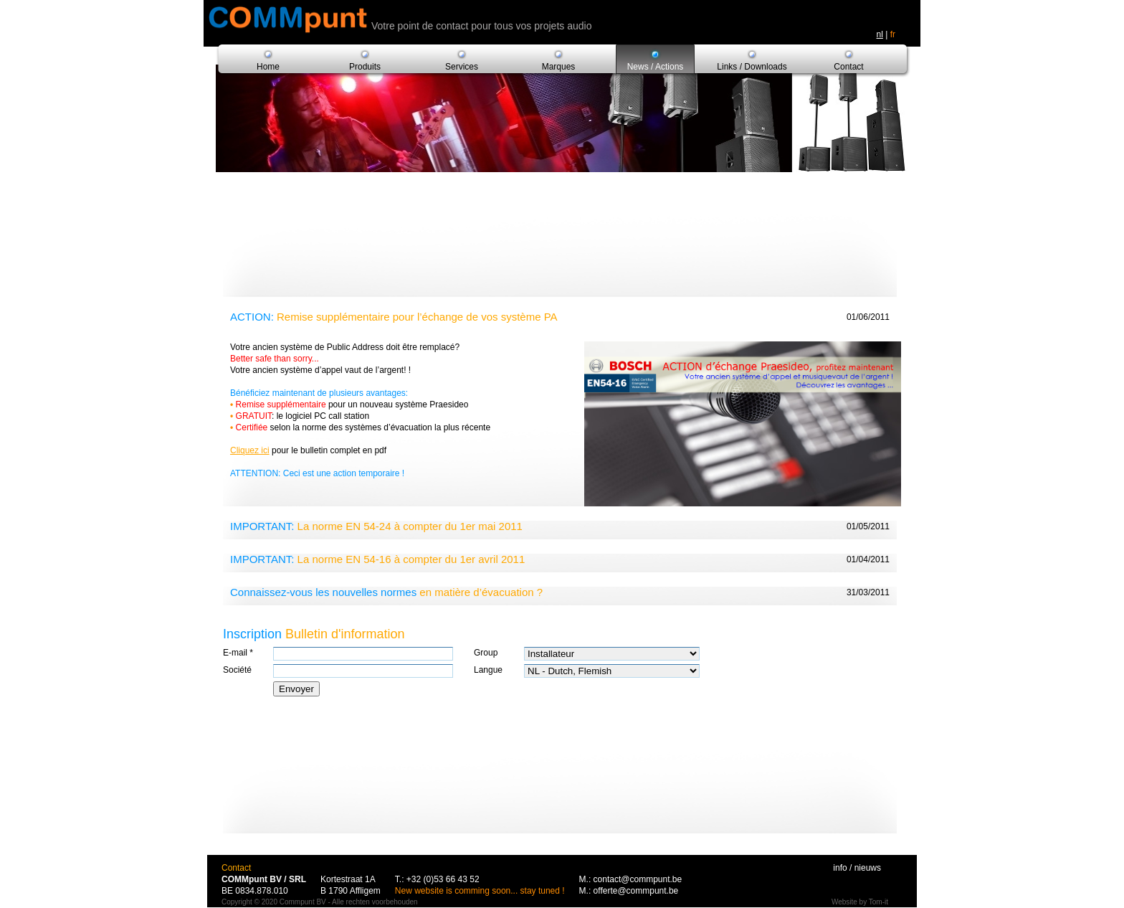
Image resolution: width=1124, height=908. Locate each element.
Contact (848, 67)
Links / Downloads (751, 67)
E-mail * (238, 653)
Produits (365, 67)
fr (892, 34)
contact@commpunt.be (638, 879)
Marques (559, 67)
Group (485, 653)
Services (461, 67)
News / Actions (655, 67)
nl (880, 34)
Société (237, 670)
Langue (488, 670)
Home (268, 67)
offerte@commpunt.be (636, 891)
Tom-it (878, 902)
